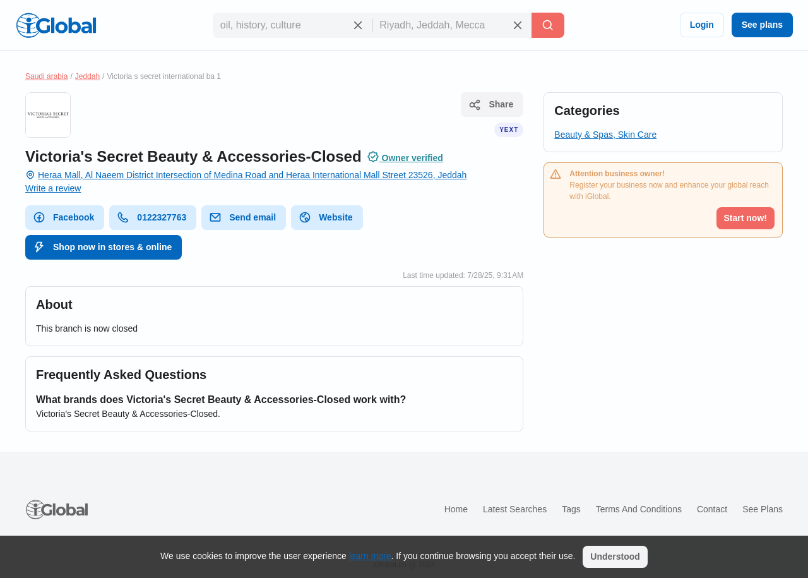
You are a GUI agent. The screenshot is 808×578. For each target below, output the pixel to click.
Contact (712, 509)
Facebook (63, 217)
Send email (242, 217)
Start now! (745, 218)
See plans (762, 25)
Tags (571, 509)
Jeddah (87, 76)
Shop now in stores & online (102, 247)
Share (490, 105)
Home (456, 509)
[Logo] (56, 25)
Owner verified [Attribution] (405, 156)
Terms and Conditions (639, 509)
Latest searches (515, 509)
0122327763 (151, 217)
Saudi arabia (46, 76)
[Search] (548, 25)
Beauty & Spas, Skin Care (605, 134)
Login (702, 25)
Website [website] (325, 217)
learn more (370, 556)
